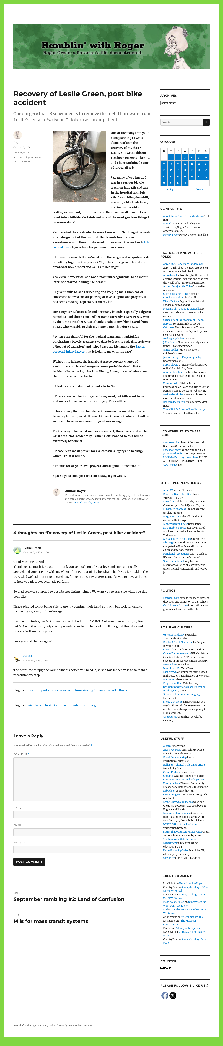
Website (19, 842)
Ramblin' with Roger (25, 1025)
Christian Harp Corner (175, 293)
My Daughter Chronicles (177, 538)
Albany (167, 746)
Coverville (168, 649)
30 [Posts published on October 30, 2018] (178, 182)
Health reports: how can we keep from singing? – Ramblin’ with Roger (77, 690)
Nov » (199, 189)
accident (18, 157)
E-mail (167, 223)
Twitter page (170, 464)
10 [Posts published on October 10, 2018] (185, 163)
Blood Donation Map (175, 757)
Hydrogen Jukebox (173, 338)
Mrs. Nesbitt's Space (174, 527)
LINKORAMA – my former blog (180, 457)
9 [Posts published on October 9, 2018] (178, 163)
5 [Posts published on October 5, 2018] (199, 157)
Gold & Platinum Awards (177, 653)
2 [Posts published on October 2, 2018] (178, 157)
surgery (26, 161)
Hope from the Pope (190, 883)
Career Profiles (171, 772)
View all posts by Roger (86, 502)
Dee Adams (169, 501)
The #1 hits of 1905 (192, 917)
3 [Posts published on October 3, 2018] (185, 157)
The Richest (170, 716)
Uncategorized (22, 152)
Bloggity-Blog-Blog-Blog (177, 494)
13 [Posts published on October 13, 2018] (206, 163)
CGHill (28, 656)
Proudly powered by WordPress (76, 1025)
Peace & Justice (171, 383)
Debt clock (169, 790)
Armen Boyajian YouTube (177, 286)
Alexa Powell (170, 275)
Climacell (168, 775)
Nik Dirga (168, 542)
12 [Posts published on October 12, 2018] (199, 163)
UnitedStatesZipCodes (175, 850)
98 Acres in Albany (173, 634)
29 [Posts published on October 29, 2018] (171, 182)
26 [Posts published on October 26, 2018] (199, 176)
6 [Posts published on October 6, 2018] (206, 157)
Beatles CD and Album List (178, 642)
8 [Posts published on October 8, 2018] (171, 163)
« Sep (170, 189)
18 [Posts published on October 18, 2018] (192, 170)
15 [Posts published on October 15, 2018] (171, 170)
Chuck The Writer (173, 297)
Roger (16, 142)
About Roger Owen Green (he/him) (183, 216)
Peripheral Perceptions (176, 553)
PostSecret (169, 679)
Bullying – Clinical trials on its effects (184, 764)
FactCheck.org (171, 598)
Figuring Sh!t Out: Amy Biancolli (181, 308)
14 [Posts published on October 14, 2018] (164, 170)
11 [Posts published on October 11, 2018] (192, 163)
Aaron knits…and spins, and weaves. (183, 264)
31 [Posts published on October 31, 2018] (185, 182)
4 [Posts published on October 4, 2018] (192, 157)
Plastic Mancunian (173, 902)
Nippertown (170, 672)
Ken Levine (169, 664)
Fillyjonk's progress (174, 509)
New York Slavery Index (176, 813)
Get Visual (169, 327)
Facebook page (171, 449)
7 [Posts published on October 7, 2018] (164, 163)
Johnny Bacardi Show (175, 523)
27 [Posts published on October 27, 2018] (205, 176)
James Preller (170, 349)
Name (17, 807)
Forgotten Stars (172, 516)
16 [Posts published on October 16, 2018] (178, 170)
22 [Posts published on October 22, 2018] (171, 176)
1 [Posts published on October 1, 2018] (171, 157)
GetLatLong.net (172, 794)
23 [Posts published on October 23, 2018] (178, 176)
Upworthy (169, 857)
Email (17, 825)
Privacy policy (171, 234)
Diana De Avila (171, 301)
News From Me (171, 668)
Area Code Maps (172, 749)
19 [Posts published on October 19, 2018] (199, 170)
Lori (165, 909)
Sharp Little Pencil (173, 561)
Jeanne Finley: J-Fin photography (182, 357)
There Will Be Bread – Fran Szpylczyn (184, 409)
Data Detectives (172, 442)
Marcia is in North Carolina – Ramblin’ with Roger (63, 705)
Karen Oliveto (170, 364)
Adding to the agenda (188, 928)
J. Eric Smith (170, 342)
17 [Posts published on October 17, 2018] (185, 170)
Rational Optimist (173, 394)
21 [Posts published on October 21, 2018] (164, 176)
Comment (21, 754)
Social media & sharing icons (91, 1043)
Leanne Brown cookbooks (178, 801)
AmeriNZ (168, 490)
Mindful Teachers (173, 372)
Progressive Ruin (172, 683)
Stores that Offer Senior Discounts (182, 831)
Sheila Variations (172, 701)
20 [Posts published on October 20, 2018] (205, 170)
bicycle (29, 157)
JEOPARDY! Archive (174, 453)
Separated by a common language (182, 694)
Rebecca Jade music (174, 402)
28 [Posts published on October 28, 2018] (164, 182)
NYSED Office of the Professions (181, 824)
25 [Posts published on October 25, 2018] (192, 176)
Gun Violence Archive (175, 605)
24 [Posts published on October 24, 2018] (185, 176)
